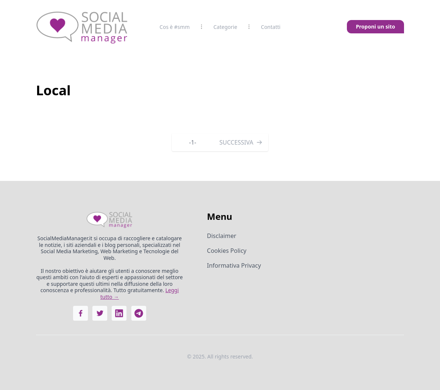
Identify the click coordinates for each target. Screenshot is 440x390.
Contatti (270, 26)
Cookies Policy (226, 251)
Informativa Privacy (234, 265)
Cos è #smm (175, 26)
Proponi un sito (375, 26)
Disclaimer (221, 236)
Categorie (225, 26)
